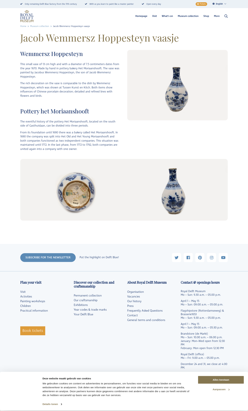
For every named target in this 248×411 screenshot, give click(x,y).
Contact (132, 315)
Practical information (34, 311)
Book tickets (32, 330)
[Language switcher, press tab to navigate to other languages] (221, 4)
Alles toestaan (221, 380)
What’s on (167, 16)
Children (25, 306)
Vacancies (133, 297)
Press (130, 306)
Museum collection (188, 16)
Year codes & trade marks (90, 310)
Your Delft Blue (83, 314)
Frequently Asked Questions (145, 311)
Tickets (201, 4)
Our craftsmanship (85, 300)
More (217, 16)
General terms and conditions (146, 320)
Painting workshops (32, 301)
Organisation (135, 292)
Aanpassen (221, 389)
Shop (206, 16)
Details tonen (50, 404)
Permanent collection (88, 296)
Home (23, 26)
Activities (26, 297)
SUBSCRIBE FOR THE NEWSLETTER (48, 257)
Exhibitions (81, 305)
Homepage (141, 16)
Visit (154, 16)
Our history (134, 301)
